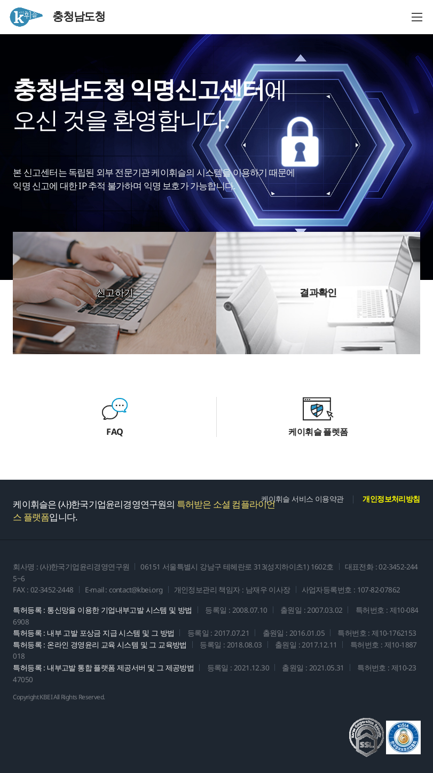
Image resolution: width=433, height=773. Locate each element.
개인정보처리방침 (391, 499)
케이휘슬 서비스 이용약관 (302, 499)
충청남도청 (57, 17)
